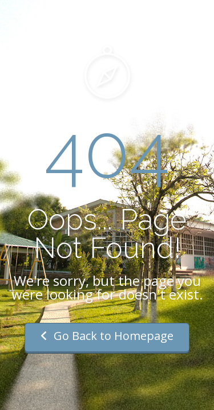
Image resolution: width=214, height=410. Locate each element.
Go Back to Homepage (107, 335)
